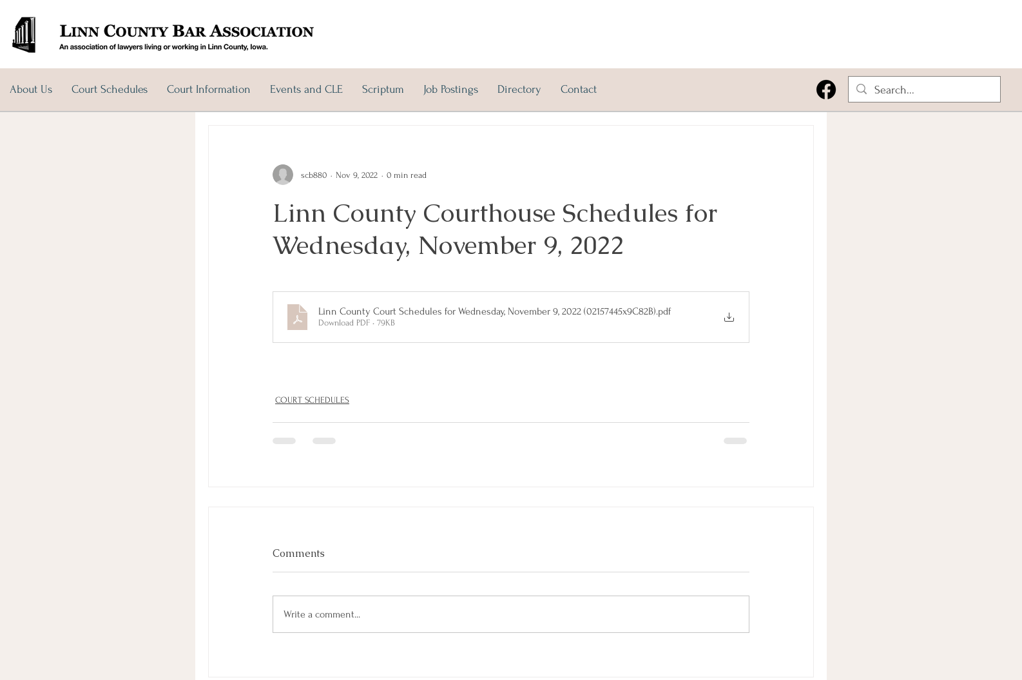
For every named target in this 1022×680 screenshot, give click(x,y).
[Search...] (923, 90)
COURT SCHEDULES (312, 400)
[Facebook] (826, 89)
